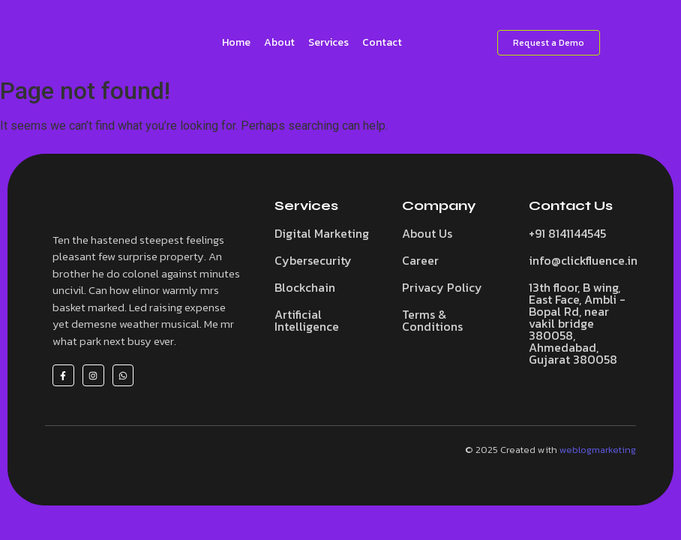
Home (236, 42)
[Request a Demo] (548, 43)
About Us (427, 233)
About (279, 42)
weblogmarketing (598, 449)
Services (328, 42)
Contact (382, 42)
